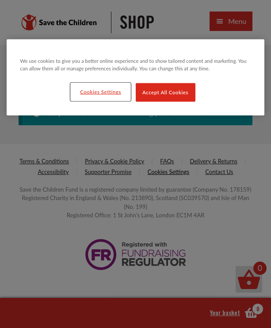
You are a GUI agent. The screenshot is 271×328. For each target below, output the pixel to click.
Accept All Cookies (165, 92)
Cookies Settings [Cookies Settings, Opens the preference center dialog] (100, 92)
